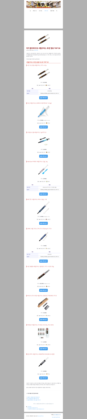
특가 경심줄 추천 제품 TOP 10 (33, 398)
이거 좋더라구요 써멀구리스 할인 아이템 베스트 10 (36, 409)
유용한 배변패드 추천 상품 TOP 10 (34, 400)
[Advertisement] (43, 21)
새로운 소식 (35, 10)
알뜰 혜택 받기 (43, 98)
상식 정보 (40, 10)
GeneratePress (41, 416)
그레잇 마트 (46, 10)
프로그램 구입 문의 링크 (56, 417)
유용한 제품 (52, 10)
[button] (56, 10)
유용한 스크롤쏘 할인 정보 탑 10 (33, 397)
